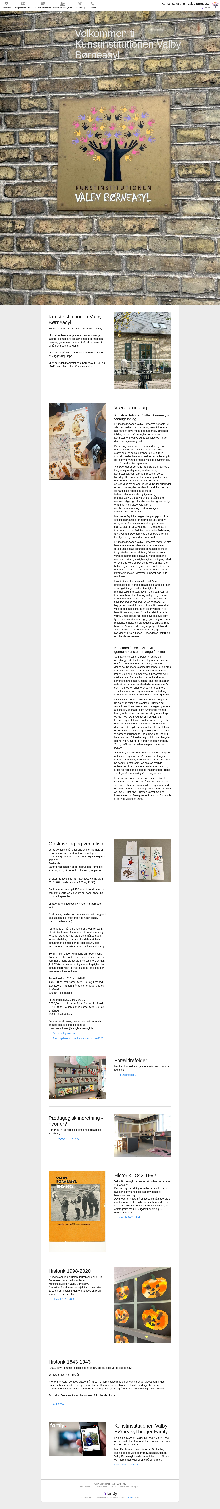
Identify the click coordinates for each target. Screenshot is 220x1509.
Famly (130, 1498)
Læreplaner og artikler (23, 5)
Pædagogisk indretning (66, 1138)
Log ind (206, 8)
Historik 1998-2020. (64, 1299)
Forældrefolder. (127, 1074)
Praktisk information (43, 5)
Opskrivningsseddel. (64, 1033)
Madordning (80, 5)
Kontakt (92, 5)
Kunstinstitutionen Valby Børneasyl (186, 3)
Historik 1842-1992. (130, 1217)
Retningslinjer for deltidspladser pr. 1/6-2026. (78, 1038)
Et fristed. (58, 1403)
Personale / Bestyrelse (62, 5)
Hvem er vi (6, 5)
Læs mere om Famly (126, 1464)
